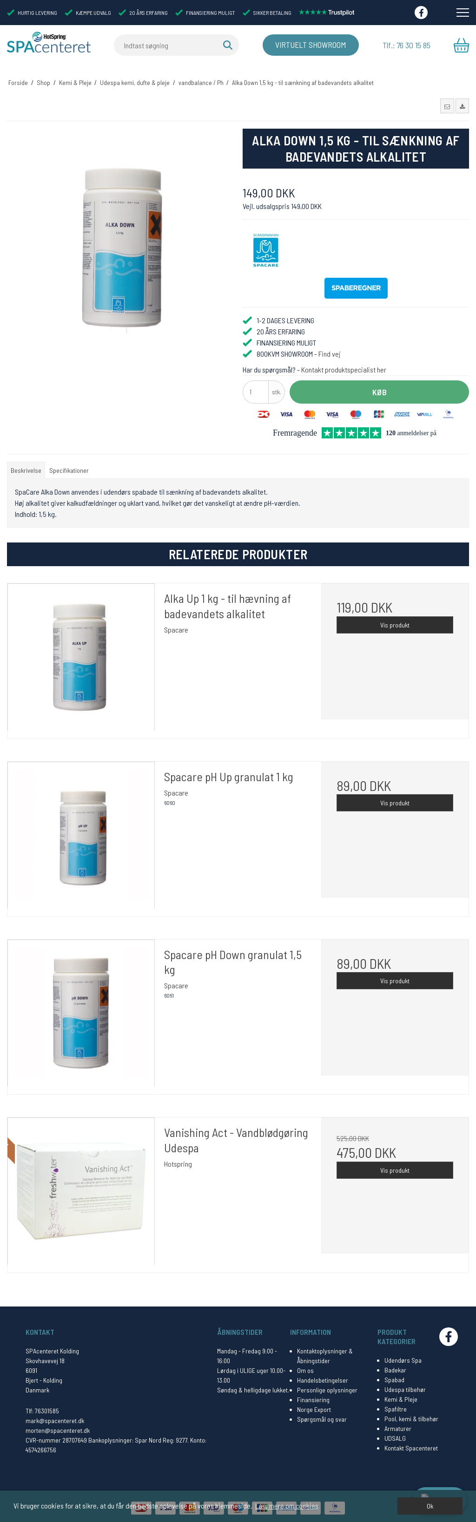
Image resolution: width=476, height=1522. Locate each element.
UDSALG (395, 1434)
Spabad (394, 1376)
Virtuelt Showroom (308, 45)
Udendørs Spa (403, 1356)
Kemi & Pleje (400, 1395)
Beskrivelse (26, 467)
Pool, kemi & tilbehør (411, 1415)
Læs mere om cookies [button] (286, 1505)
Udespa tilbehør (405, 1386)
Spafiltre (395, 1405)
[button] (447, 102)
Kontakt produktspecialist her (343, 365)
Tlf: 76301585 (42, 1407)
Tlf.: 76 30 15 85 (406, 45)
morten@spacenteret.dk (58, 1427)
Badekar (395, 1366)
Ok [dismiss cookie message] (430, 1506)
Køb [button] (379, 388)
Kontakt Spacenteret (411, 1444)
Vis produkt (395, 621)
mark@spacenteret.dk (55, 1417)
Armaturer (397, 1425)
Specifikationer (69, 467)
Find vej (329, 350)
